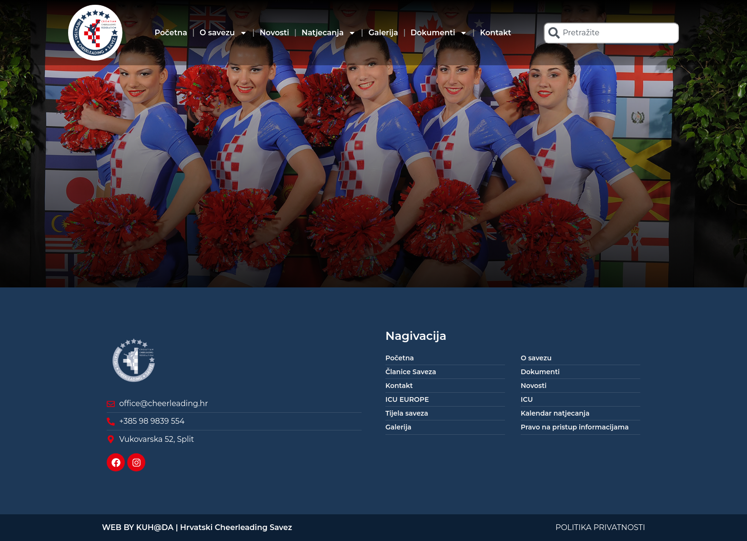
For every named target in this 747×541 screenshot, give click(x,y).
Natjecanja (329, 32)
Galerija (383, 32)
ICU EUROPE (407, 399)
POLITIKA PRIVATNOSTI (600, 527)
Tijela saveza (406, 413)
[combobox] (611, 32)
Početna (171, 32)
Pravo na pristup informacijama (575, 427)
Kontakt (495, 32)
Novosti (274, 32)
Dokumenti (439, 32)
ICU (527, 399)
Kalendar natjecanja (555, 413)
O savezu (223, 32)
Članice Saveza (410, 371)
